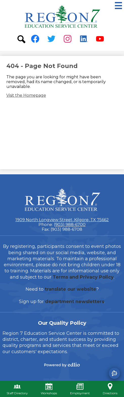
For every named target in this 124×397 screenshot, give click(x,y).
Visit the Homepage (26, 95)
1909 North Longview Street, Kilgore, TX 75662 (62, 219)
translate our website (70, 289)
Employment (80, 389)
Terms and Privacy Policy (83, 277)
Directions (110, 389)
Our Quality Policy (62, 323)
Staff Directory (17, 389)
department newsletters (74, 301)
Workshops (49, 389)
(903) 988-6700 (70, 224)
